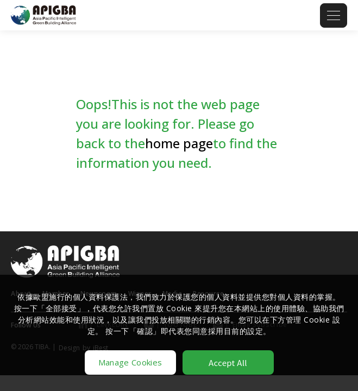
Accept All (228, 362)
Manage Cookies (130, 362)
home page (179, 143)
